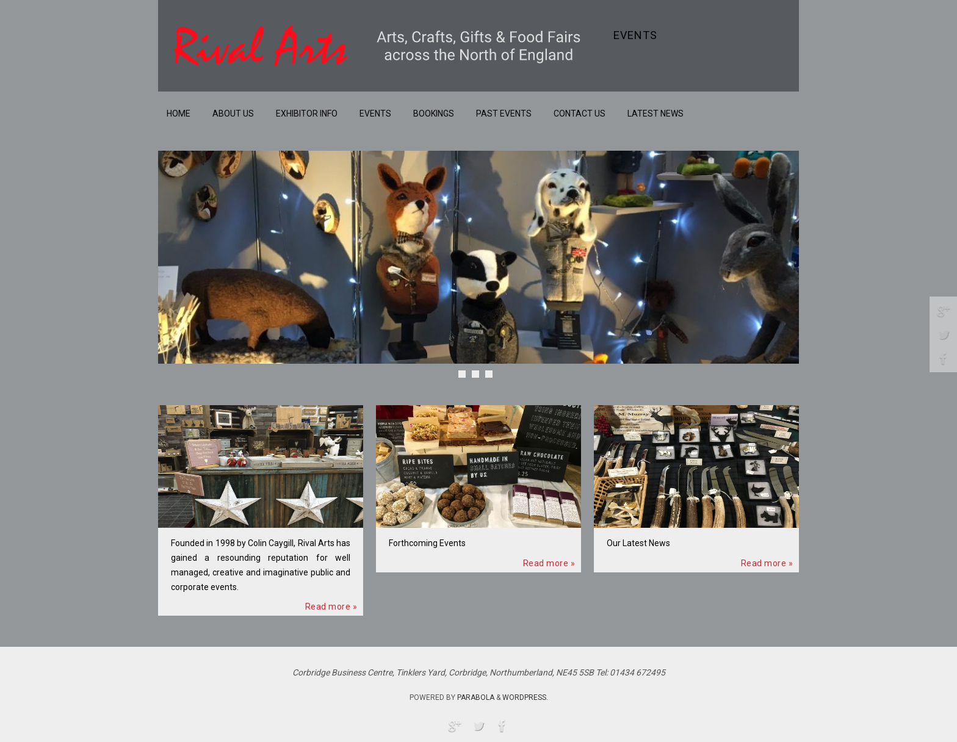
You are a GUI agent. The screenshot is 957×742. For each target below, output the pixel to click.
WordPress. (525, 697)
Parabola (475, 697)
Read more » (331, 606)
